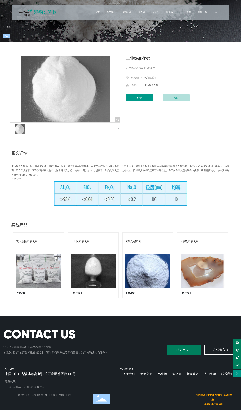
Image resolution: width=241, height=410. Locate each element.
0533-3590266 (14, 387)
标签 (70, 395)
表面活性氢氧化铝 (26, 241)
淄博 (219, 395)
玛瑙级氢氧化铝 (189, 241)
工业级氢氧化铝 (80, 241)
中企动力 (212, 395)
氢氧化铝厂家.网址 (214, 404)
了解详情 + (21, 293)
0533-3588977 (35, 387)
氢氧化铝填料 (133, 241)
